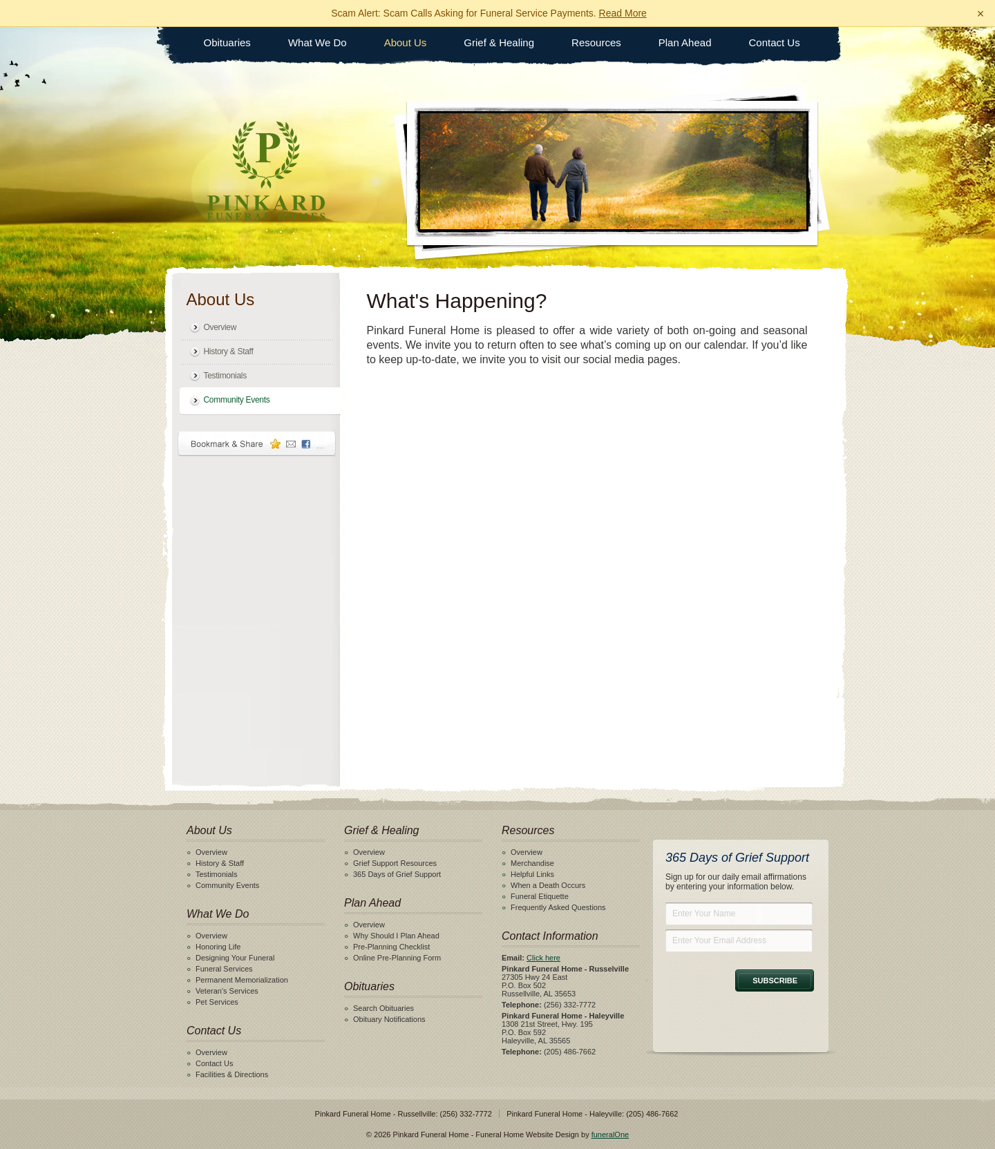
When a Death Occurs (548, 885)
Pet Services (217, 1002)
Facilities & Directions (232, 1074)
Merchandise (532, 863)
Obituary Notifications (389, 1019)
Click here (543, 958)
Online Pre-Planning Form (397, 958)
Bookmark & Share (257, 443)
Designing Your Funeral (235, 958)
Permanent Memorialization (242, 980)
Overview (220, 327)
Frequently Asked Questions (558, 907)
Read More (623, 13)
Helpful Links (532, 874)
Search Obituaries (383, 1008)
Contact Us (774, 42)
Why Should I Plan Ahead (396, 935)
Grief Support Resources (395, 863)
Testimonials (225, 375)
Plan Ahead (685, 42)
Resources (596, 42)
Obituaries (227, 42)
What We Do (317, 42)
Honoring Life (218, 947)
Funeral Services (224, 969)
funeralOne (610, 1134)
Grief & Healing (499, 42)
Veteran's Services (227, 991)
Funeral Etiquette (540, 896)
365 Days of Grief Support (397, 874)
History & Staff (229, 351)
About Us (405, 42)
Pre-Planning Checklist (391, 947)
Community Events (237, 400)
